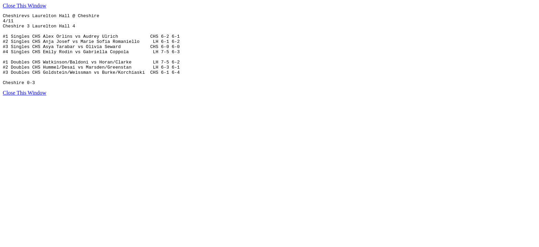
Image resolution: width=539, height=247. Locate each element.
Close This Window (24, 6)
